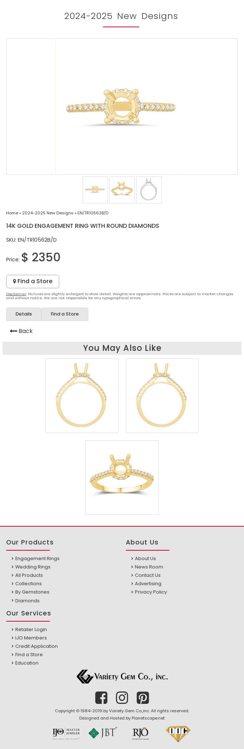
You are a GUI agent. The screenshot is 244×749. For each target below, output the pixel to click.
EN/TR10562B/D (92, 213)
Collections (28, 583)
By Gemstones (32, 592)
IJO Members (31, 638)
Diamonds (27, 601)
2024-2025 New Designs (47, 213)
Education (27, 663)
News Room (149, 567)
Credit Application (36, 646)
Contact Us (148, 575)
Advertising (148, 583)
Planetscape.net (148, 718)
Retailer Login (31, 629)
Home (12, 213)
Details (24, 314)
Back (26, 331)
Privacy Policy (151, 592)
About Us (145, 558)
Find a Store (32, 281)
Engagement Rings (37, 558)
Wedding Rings (33, 567)
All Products (29, 575)
